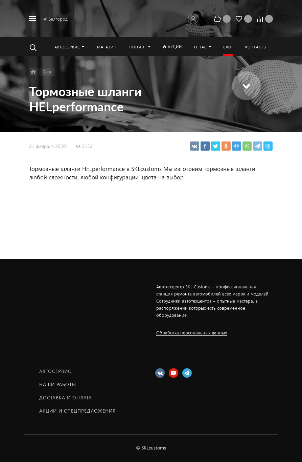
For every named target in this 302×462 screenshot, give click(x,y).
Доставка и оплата (65, 397)
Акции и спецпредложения (77, 411)
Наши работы (57, 384)
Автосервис (55, 371)
